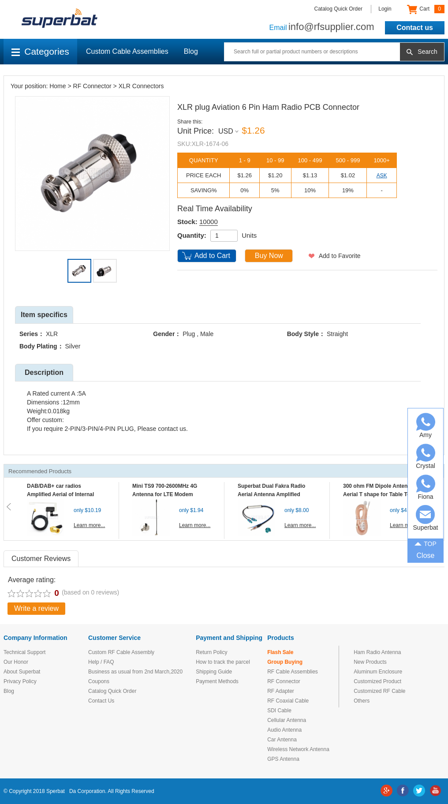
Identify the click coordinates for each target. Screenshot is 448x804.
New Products (370, 662)
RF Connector (92, 86)
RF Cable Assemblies (292, 672)
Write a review (36, 608)
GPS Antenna (283, 759)
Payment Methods (217, 681)
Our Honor (16, 662)
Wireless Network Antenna (298, 749)
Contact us (414, 27)
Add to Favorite (340, 255)
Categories (40, 51)
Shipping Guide (214, 672)
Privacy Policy (20, 681)
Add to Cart (212, 255)
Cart (425, 9)
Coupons (98, 681)
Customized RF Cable (379, 691)
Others (362, 701)
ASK (382, 175)
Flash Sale (280, 652)
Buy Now (269, 255)
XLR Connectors (141, 86)
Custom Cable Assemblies (127, 51)
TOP (425, 542)
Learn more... (89, 525)
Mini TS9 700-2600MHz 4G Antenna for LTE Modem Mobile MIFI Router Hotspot (166, 494)
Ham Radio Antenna (377, 652)
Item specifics (44, 314)
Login (384, 9)
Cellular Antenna (286, 720)
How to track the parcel (223, 662)
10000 (208, 221)
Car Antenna (282, 740)
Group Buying (284, 662)
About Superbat (22, 672)
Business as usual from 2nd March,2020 (135, 672)
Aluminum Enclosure (378, 672)
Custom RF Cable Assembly (121, 652)
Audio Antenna (284, 730)
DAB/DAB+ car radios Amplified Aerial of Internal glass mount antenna (60, 494)
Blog (191, 51)
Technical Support (24, 652)
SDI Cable (279, 710)
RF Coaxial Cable (288, 701)
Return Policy (211, 652)
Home (57, 86)
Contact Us (101, 701)
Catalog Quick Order (338, 9)
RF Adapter (280, 691)
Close (426, 555)
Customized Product (377, 681)
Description (44, 372)
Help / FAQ (101, 662)
